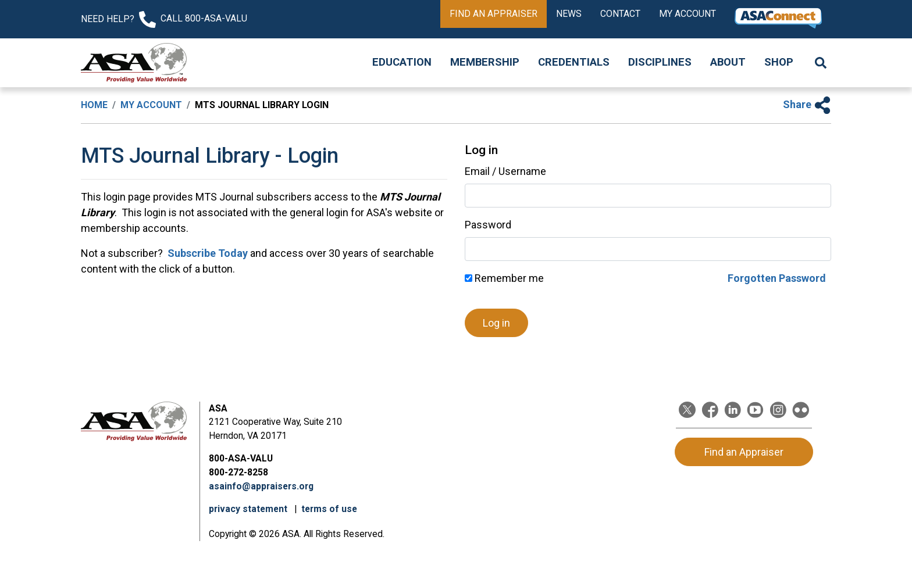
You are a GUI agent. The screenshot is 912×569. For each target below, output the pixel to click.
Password (488, 225)
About (728, 62)
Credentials (574, 62)
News (569, 13)
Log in (496, 323)
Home (94, 104)
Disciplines (660, 62)
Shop (778, 62)
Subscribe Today (206, 253)
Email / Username (505, 171)
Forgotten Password (777, 278)
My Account (687, 13)
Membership (484, 62)
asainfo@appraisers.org (261, 486)
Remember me (504, 278)
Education (402, 62)
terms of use (329, 508)
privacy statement (249, 508)
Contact (620, 13)
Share (807, 104)
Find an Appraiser (493, 13)
